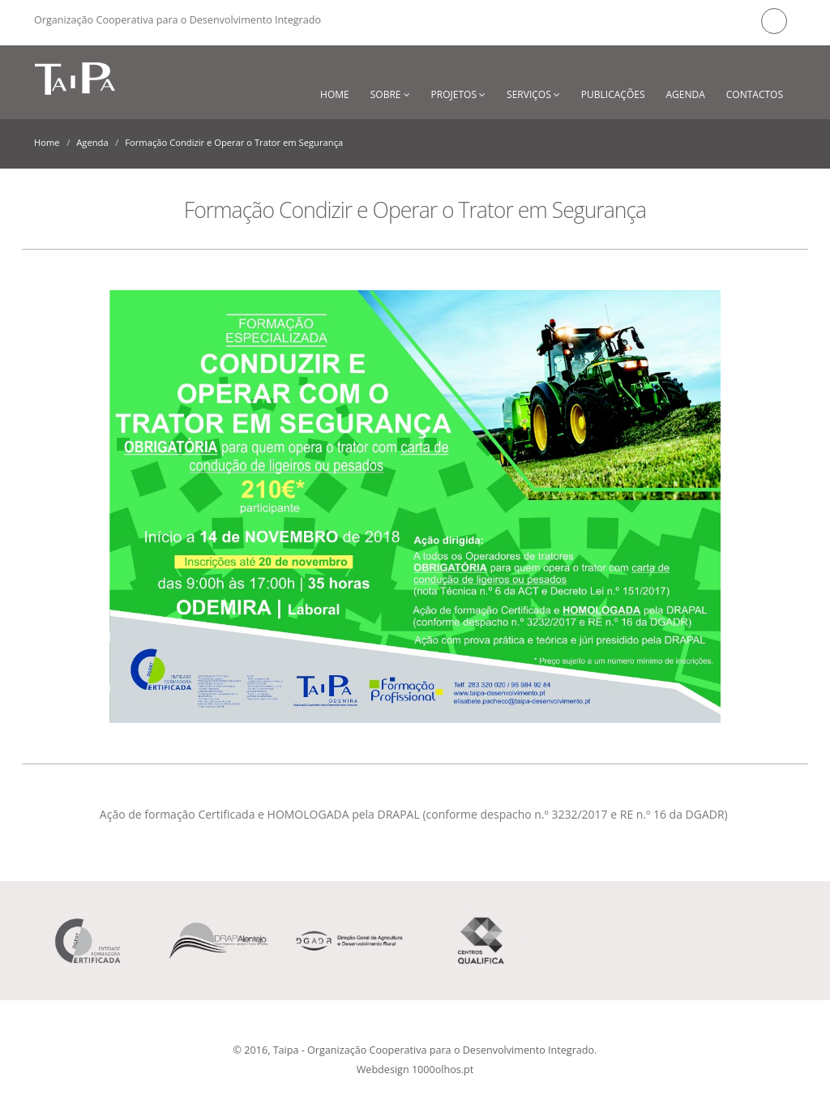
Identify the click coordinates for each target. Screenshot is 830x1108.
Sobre (390, 94)
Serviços (533, 94)
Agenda (684, 94)
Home (334, 94)
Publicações (613, 94)
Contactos (754, 94)
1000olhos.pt (442, 1069)
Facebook (774, 21)
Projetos (458, 94)
